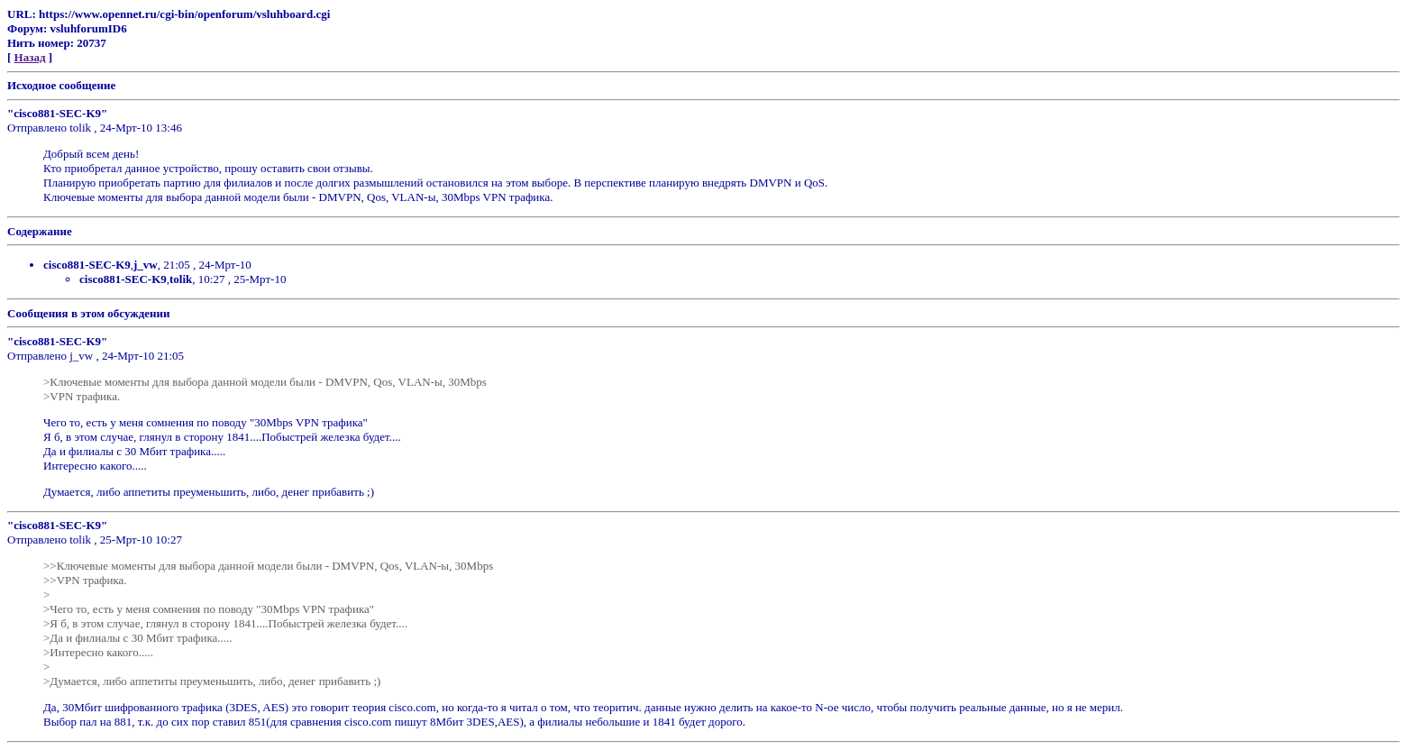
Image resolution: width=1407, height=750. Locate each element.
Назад (30, 57)
